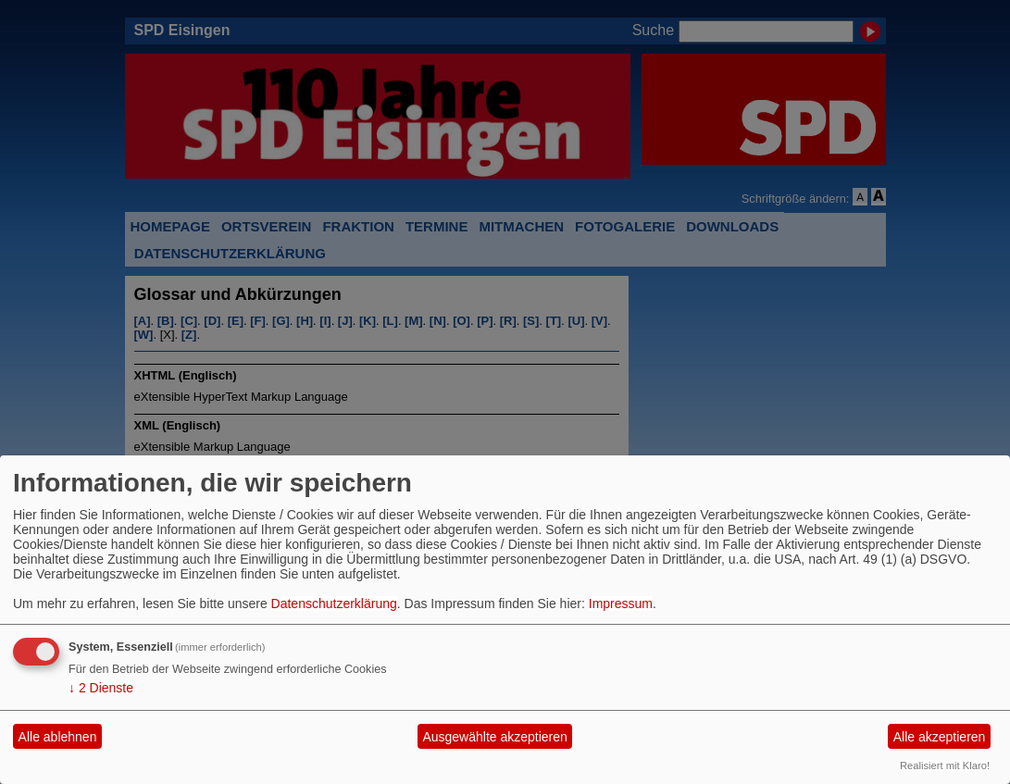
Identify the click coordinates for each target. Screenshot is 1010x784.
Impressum (621, 603)
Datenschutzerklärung (334, 603)
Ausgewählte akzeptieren (494, 736)
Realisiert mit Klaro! (945, 765)
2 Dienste (101, 687)
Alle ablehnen (58, 736)
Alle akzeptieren (939, 736)
